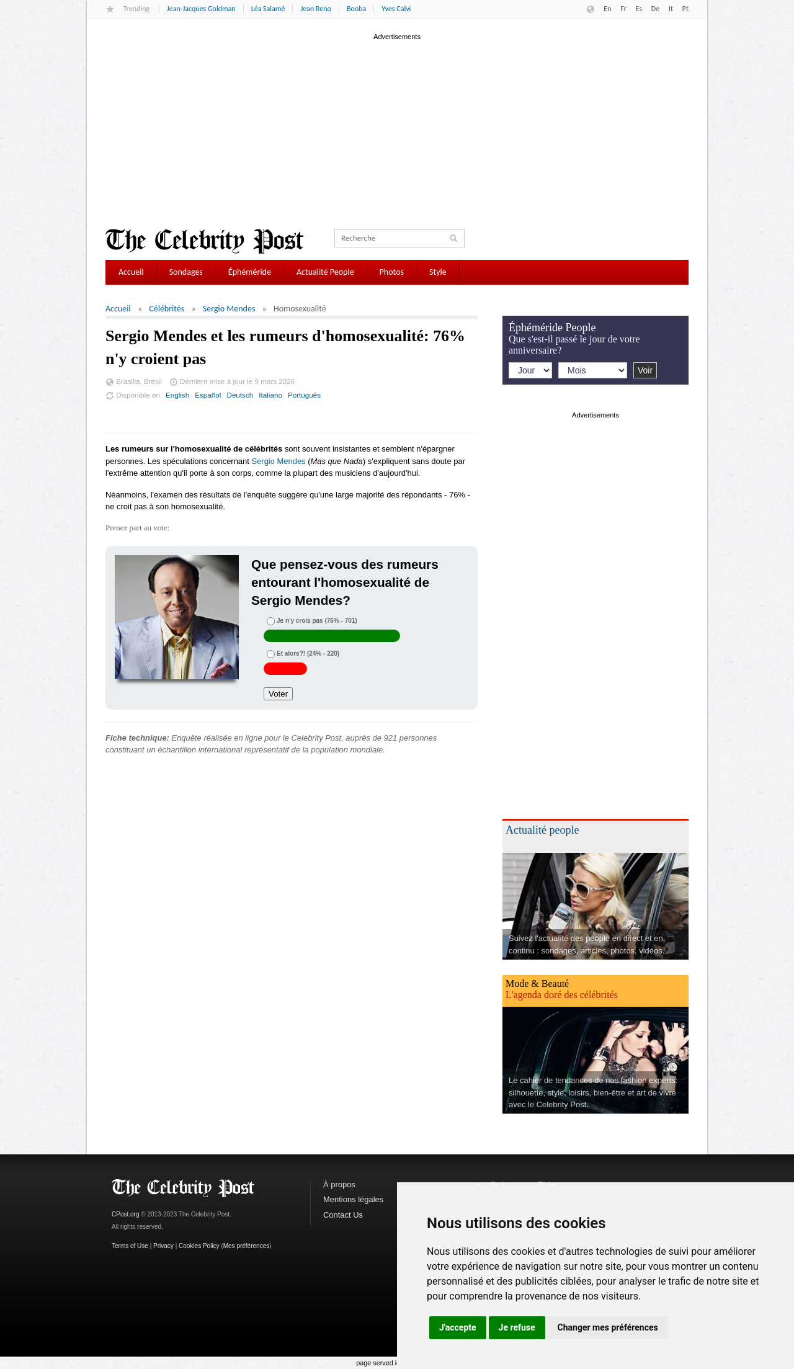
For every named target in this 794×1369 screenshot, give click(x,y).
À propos (339, 1184)
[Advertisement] (397, 129)
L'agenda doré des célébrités (562, 994)
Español (208, 395)
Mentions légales (353, 1199)
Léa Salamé (268, 8)
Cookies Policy (199, 1245)
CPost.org (125, 1214)
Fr (623, 8)
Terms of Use (130, 1245)
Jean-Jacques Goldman (201, 8)
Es (639, 8)
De (655, 8)
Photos (392, 272)
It (671, 8)
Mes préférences (246, 1245)
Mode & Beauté (537, 983)
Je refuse (517, 1327)
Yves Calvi (396, 8)
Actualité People (325, 272)
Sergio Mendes (229, 308)
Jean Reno (315, 8)
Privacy (163, 1245)
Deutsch (239, 395)
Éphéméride (249, 272)
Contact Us (343, 1215)
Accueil (131, 272)
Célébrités (166, 308)
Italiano (270, 395)
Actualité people (542, 830)
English (177, 395)
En (607, 8)
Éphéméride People (552, 327)
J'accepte (457, 1327)
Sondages (186, 272)
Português (304, 395)
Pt (685, 8)
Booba (356, 8)
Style (438, 272)
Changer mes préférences (608, 1327)
